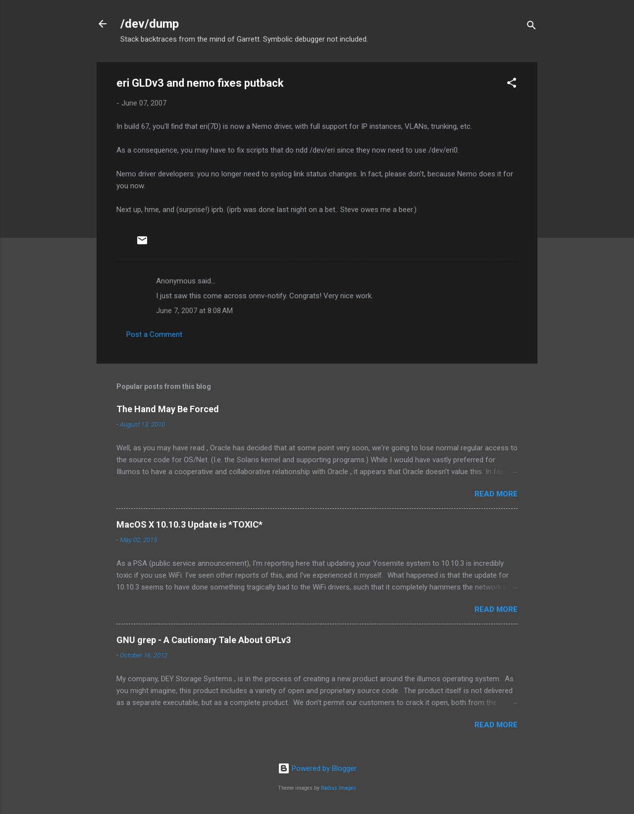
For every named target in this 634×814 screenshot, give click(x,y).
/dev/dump (149, 24)
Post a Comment (154, 334)
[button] (512, 84)
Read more (496, 493)
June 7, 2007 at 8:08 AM (194, 310)
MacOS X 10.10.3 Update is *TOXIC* (189, 524)
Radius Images (338, 788)
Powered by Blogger (317, 768)
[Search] (531, 27)
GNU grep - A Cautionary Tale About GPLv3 (203, 640)
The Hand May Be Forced (167, 409)
